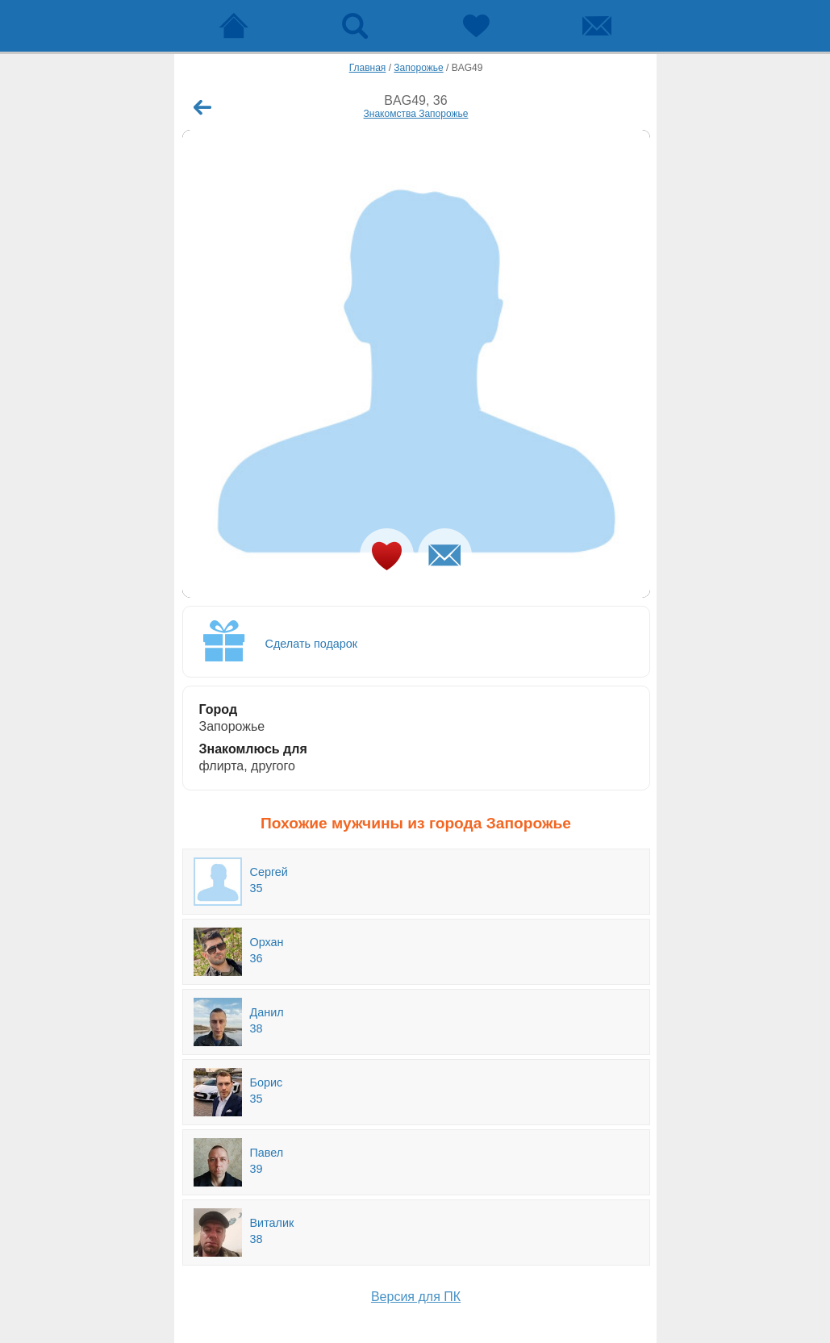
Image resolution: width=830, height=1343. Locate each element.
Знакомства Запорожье (416, 113)
